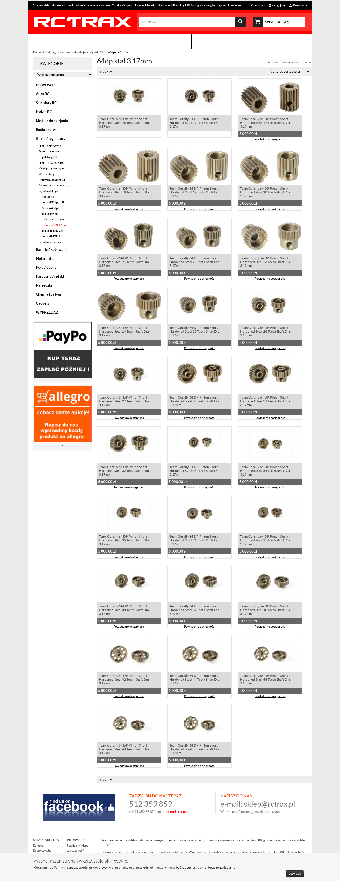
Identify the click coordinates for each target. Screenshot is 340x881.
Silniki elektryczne (50, 145)
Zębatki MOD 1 (51, 236)
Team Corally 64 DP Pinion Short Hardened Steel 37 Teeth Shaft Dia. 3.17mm (265, 540)
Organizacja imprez (118, 41)
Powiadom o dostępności (270, 139)
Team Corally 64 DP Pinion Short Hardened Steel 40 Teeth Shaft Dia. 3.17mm (265, 610)
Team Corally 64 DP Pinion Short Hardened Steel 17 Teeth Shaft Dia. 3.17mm (265, 123)
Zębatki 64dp (98, 52)
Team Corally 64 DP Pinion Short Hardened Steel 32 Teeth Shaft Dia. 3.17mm (124, 471)
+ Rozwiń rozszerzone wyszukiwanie (288, 62)
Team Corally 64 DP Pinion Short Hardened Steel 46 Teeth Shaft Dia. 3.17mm (265, 680)
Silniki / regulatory (53, 52)
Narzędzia (44, 285)
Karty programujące (51, 168)
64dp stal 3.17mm (55, 225)
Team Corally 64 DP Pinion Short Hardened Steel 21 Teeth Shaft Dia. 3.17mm (124, 262)
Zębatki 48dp (50, 208)
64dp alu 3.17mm (55, 219)
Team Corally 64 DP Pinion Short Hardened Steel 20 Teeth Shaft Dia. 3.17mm (265, 192)
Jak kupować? (75, 850)
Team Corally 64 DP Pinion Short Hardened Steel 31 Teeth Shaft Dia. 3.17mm (265, 401)
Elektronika (45, 258)
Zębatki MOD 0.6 (52, 230)
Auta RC (42, 94)
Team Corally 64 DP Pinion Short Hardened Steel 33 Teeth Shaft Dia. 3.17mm (195, 471)
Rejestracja (298, 5)
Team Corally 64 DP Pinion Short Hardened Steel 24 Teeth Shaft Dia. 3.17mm (124, 332)
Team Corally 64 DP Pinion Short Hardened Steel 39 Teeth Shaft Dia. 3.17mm (195, 610)
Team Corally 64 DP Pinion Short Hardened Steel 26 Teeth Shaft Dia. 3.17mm (265, 332)
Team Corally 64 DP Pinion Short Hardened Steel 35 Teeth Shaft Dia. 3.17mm (124, 540)
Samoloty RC (46, 103)
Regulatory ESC (48, 157)
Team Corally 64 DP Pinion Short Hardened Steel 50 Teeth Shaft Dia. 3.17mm (195, 749)
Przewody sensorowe (52, 179)
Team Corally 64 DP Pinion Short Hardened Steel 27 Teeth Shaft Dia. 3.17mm (124, 401)
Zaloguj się (277, 5)
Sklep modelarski (74, 41)
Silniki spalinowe (49, 151)
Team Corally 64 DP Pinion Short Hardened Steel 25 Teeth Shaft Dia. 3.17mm (195, 332)
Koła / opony (46, 267)
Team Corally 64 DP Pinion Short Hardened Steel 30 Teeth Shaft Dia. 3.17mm (195, 401)
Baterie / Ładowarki (52, 250)
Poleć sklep (258, 5)
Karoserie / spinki (50, 276)
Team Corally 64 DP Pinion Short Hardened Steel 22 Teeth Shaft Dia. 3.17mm (195, 262)
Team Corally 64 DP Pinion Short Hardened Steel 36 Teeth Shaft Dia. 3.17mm (195, 540)
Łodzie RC (44, 112)
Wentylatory (46, 174)
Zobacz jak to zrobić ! (167, 41)
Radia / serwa (47, 130)
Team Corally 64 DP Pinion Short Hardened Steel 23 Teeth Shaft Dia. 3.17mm (265, 262)
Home (37, 52)
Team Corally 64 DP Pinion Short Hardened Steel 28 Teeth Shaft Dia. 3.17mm (124, 123)
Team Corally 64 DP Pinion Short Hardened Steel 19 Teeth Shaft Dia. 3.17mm (195, 192)
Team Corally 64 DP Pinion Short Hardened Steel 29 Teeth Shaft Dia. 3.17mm (195, 123)
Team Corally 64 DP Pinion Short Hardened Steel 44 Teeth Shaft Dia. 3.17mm (195, 680)
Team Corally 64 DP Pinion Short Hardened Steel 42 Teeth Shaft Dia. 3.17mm (124, 680)
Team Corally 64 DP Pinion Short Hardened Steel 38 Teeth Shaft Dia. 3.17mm (124, 610)
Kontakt (204, 41)
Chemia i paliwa (48, 294)
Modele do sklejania (52, 121)
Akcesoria (48, 196)
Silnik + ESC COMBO (51, 162)
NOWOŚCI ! (45, 85)
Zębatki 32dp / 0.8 (53, 202)
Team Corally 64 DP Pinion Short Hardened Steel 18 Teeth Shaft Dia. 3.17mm (124, 192)
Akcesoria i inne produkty (54, 185)
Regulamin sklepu (78, 845)
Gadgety (43, 303)
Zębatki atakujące (77, 52)
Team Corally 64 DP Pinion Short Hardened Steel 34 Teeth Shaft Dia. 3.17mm (265, 471)
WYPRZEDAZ (47, 312)
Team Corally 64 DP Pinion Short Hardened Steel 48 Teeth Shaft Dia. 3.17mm (124, 749)
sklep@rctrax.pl (269, 804)
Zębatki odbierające (51, 241)
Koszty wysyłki (42, 850)
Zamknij (295, 874)
